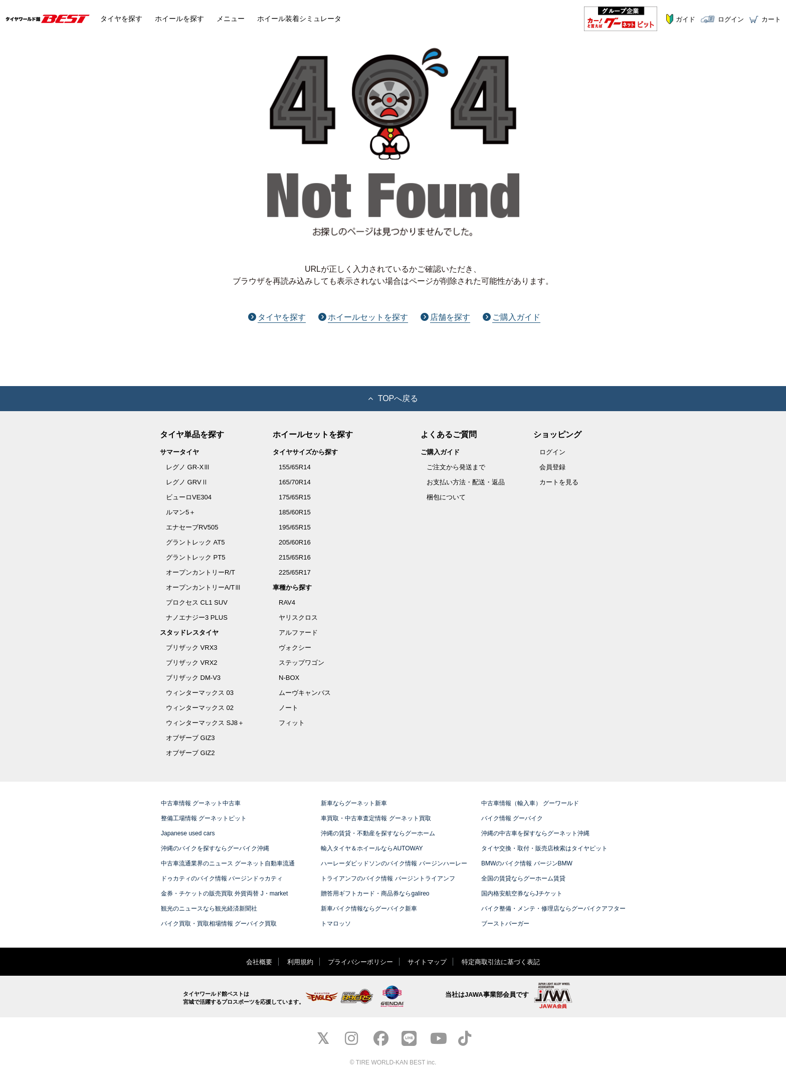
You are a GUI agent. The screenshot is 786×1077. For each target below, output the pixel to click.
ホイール (179, 19)
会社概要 (259, 962)
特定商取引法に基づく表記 (501, 962)
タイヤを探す (277, 317)
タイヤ (121, 19)
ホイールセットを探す (363, 317)
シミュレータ (299, 19)
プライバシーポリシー (360, 962)
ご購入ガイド (511, 317)
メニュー (231, 19)
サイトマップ (427, 962)
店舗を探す (445, 317)
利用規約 (300, 962)
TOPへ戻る (393, 398)
